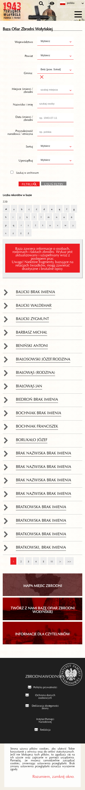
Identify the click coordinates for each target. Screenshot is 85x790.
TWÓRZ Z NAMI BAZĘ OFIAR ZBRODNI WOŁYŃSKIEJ (43, 609)
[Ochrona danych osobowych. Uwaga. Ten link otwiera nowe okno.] (42, 696)
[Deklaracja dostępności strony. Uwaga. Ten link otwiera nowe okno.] (42, 706)
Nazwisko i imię (23, 103)
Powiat (29, 55)
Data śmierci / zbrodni (24, 117)
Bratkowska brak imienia (41, 505)
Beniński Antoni (32, 344)
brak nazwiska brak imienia (43, 452)
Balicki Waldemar (33, 304)
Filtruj (27, 183)
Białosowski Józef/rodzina (43, 358)
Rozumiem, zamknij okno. (53, 775)
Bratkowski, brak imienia (41, 546)
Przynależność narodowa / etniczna (20, 131)
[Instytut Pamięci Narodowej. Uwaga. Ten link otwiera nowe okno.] (42, 719)
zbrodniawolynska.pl (42, 675)
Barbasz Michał (31, 331)
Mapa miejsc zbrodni (42, 584)
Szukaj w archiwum (27, 172)
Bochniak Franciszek (37, 425)
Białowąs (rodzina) (35, 371)
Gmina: (28, 72)
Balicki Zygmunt (32, 317)
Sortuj (29, 146)
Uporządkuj (26, 160)
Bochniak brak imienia (38, 411)
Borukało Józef (31, 438)
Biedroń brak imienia (37, 398)
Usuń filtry (52, 183)
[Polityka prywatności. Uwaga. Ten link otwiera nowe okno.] (42, 686)
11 (50, 559)
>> (68, 559)
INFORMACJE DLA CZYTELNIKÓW (42, 633)
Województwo (24, 41)
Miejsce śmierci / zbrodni (22, 89)
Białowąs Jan (29, 384)
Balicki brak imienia (35, 290)
